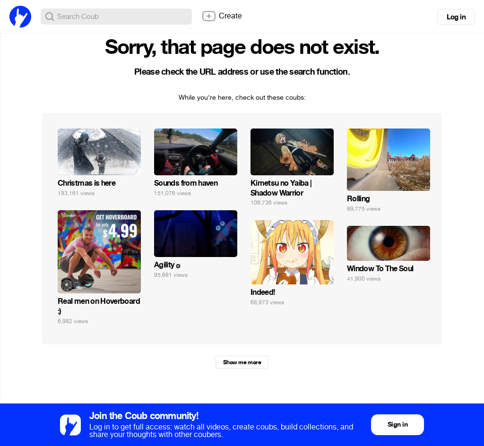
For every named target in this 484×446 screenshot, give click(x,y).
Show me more (242, 362)
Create (221, 16)
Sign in (397, 424)
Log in (456, 17)
